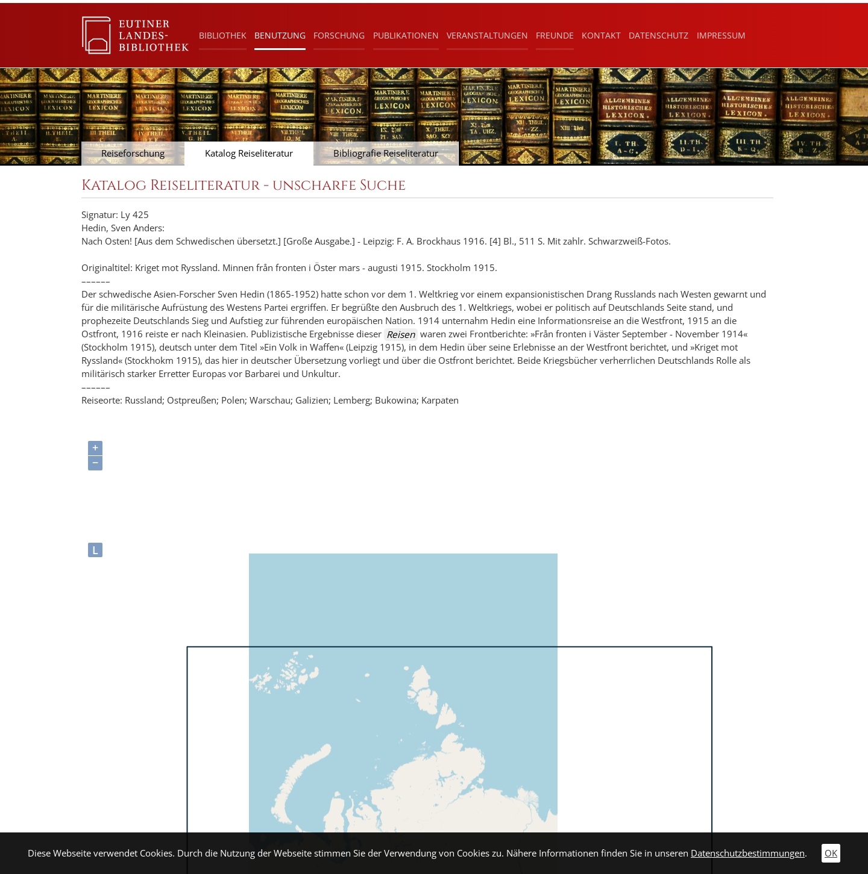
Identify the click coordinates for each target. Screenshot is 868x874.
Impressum (721, 35)
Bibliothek (223, 35)
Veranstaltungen (487, 35)
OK (831, 853)
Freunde (555, 35)
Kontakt (601, 35)
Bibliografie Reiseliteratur (385, 153)
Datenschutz (658, 35)
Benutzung (280, 35)
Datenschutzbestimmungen (748, 853)
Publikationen (406, 35)
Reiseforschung (133, 153)
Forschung (339, 35)
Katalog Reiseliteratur (249, 153)
